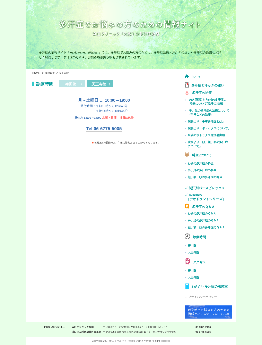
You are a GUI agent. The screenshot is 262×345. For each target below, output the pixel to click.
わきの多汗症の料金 (200, 163)
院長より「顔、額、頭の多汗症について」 (208, 144)
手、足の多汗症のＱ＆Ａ (203, 220)
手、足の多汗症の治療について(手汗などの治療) (209, 112)
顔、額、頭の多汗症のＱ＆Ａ (206, 227)
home (192, 76)
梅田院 (192, 245)
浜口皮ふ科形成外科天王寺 (86, 331)
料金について (198, 154)
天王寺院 (193, 252)
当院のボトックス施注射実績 (206, 135)
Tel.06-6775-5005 (104, 128)
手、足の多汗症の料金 (202, 170)
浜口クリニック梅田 (83, 327)
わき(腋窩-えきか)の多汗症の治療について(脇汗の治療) (207, 101)
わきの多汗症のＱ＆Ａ (202, 213)
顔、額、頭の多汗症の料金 (205, 177)
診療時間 (195, 236)
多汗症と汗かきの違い (204, 85)
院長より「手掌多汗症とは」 (206, 121)
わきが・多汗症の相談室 (206, 286)
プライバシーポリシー (201, 296)
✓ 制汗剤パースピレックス (205, 188)
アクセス (195, 261)
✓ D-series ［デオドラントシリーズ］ (205, 197)
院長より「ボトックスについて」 (209, 128)
